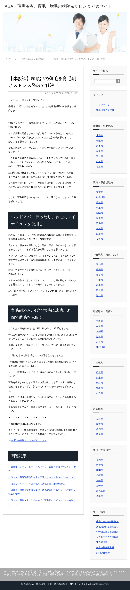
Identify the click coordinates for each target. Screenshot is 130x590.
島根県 (99, 388)
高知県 (99, 429)
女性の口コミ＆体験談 (107, 537)
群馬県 (99, 223)
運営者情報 (101, 542)
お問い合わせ (103, 553)
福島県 (99, 167)
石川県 (99, 290)
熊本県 (99, 470)
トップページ (103, 105)
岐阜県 (99, 275)
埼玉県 (99, 208)
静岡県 (99, 269)
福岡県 (99, 459)
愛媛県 (99, 424)
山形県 (99, 161)
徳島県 (99, 434)
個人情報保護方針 (105, 547)
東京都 (99, 192)
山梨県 (99, 234)
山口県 (99, 393)
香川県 (99, 418)
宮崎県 (99, 485)
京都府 (99, 331)
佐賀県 (99, 465)
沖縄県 (99, 496)
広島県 (99, 372)
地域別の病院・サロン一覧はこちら (29, 440)
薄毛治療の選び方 (105, 110)
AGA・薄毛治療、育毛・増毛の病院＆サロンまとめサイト (58, 6)
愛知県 (99, 264)
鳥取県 (99, 383)
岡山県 (99, 377)
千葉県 (99, 202)
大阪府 (99, 321)
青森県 (99, 141)
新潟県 (99, 228)
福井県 (99, 295)
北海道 (99, 135)
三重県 (99, 280)
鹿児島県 (100, 491)
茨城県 (99, 213)
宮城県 (99, 156)
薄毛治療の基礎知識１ (107, 521)
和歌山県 (100, 347)
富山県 (99, 285)
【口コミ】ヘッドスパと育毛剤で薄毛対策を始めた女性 (36, 484)
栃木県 (99, 218)
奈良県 (99, 342)
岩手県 (99, 146)
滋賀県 (99, 336)
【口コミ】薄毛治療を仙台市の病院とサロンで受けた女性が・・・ (42, 477)
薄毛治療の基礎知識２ (107, 527)
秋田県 (99, 151)
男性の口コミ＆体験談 (107, 532)
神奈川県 (100, 197)
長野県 (99, 239)
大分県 (99, 480)
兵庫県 (99, 326)
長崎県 (99, 475)
